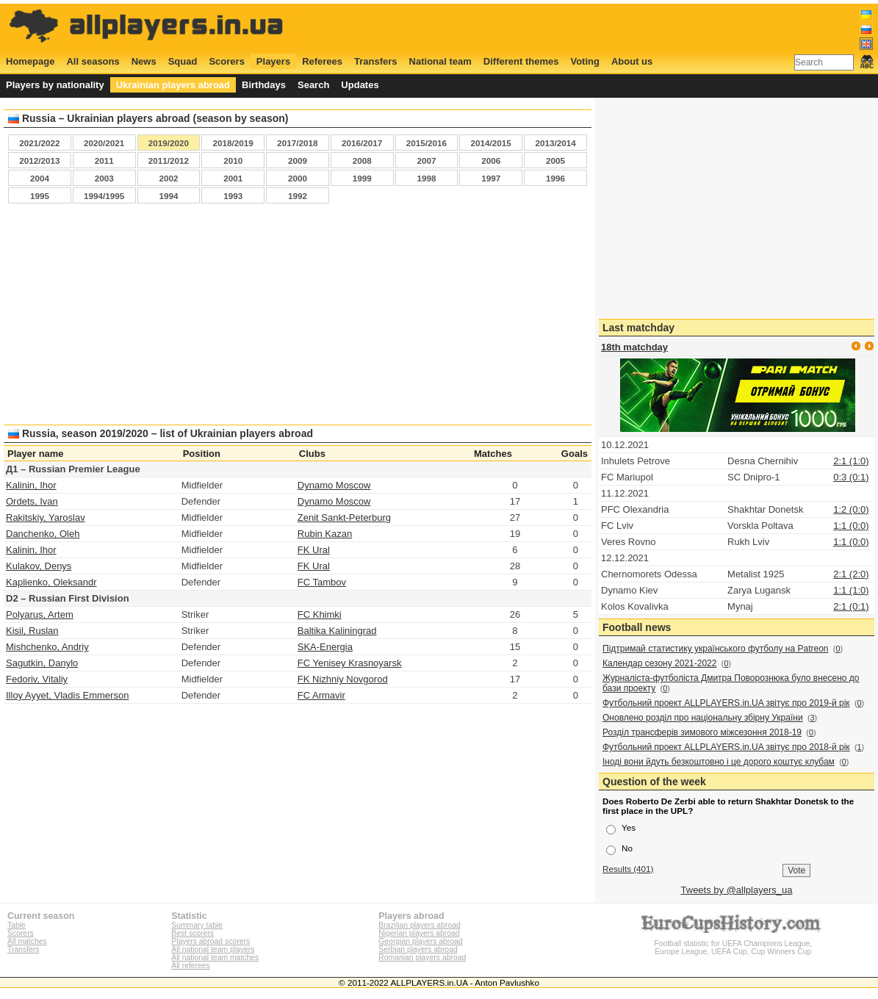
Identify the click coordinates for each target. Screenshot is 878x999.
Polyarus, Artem (39, 614)
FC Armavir (321, 695)
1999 (362, 178)
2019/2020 (168, 143)
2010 (232, 160)
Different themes (521, 61)
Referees (322, 61)
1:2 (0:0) (850, 509)
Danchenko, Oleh (42, 533)
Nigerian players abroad (418, 933)
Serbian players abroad (417, 949)
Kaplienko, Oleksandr (51, 582)
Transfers (375, 61)
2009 (297, 160)
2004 (39, 178)
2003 (104, 178)
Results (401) (628, 868)
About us (631, 61)
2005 (555, 160)
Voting (584, 61)
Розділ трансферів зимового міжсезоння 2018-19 (702, 732)
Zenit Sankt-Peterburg (344, 517)
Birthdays (264, 84)
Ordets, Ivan (32, 501)
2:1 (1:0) (850, 460)
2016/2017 (362, 143)
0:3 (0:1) (850, 477)
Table (16, 925)
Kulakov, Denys (38, 565)
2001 (232, 178)
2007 (426, 160)
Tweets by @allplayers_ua (737, 889)
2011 (104, 160)
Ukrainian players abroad (173, 84)
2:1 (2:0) (850, 574)
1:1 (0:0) (850, 525)
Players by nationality (55, 84)
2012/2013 (39, 160)
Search (313, 84)
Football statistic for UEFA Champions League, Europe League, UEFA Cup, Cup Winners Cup (733, 943)
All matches (27, 941)
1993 (232, 196)
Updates (359, 84)
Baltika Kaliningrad (337, 630)
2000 (297, 178)
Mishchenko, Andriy (47, 646)
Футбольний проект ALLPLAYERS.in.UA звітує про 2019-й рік (726, 703)
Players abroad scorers (210, 941)
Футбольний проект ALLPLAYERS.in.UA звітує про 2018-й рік (726, 747)
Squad (183, 61)
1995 (39, 196)
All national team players (212, 949)
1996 (555, 178)
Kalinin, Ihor (31, 485)
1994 (168, 196)
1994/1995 (104, 196)
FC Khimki (320, 614)
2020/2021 (104, 143)
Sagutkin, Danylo (42, 662)
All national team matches (215, 957)
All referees (190, 966)
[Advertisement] (297, 318)
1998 (426, 178)
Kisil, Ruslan (32, 630)
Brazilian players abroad (419, 925)
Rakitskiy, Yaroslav (45, 517)
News (144, 61)
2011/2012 (168, 160)
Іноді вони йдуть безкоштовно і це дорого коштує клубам (718, 762)
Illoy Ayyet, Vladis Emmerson (67, 695)
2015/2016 (426, 143)
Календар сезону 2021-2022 (659, 663)
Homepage (30, 61)
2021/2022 (39, 143)
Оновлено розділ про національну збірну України (702, 718)
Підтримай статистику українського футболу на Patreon (715, 648)
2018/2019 (233, 143)
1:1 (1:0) (850, 590)
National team (440, 61)
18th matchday (634, 347)
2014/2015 (491, 143)
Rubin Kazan (325, 533)
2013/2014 (555, 143)
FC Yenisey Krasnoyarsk (350, 662)
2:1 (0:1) (850, 606)
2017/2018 (297, 143)
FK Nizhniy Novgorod (343, 679)
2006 (490, 160)
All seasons (92, 61)
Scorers (226, 61)
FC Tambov (322, 582)
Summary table (197, 925)
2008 (362, 160)
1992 (297, 196)
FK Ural (314, 549)
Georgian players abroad (420, 941)
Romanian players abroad (422, 957)
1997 (490, 178)
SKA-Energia (325, 646)
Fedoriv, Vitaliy (37, 679)
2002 (168, 178)
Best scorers (192, 933)
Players (273, 61)
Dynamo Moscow (334, 485)
